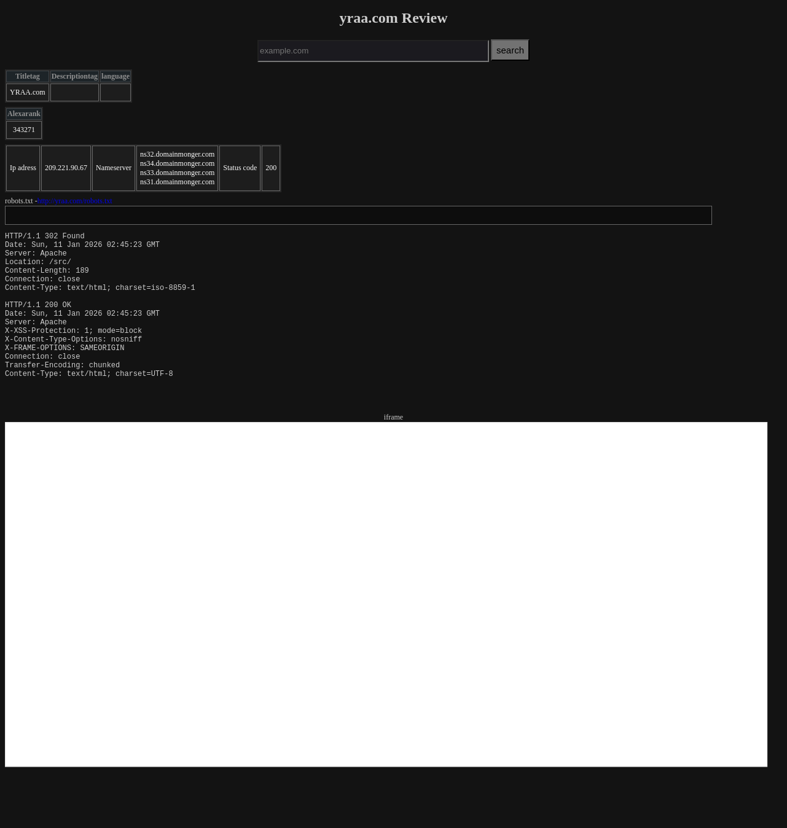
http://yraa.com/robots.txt (74, 201)
